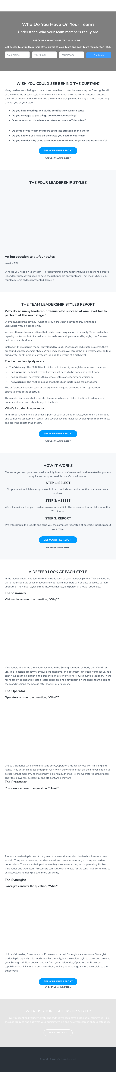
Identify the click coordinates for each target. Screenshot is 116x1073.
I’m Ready (99, 55)
